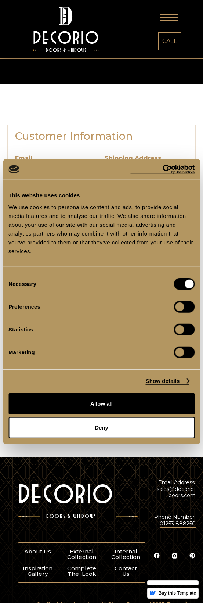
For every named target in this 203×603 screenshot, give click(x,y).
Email (23, 158)
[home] (62, 30)
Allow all (101, 403)
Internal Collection (99, 580)
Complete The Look (55, 597)
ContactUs (99, 597)
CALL (169, 40)
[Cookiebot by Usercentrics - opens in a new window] (162, 169)
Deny (101, 427)
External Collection (55, 580)
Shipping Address (133, 158)
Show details (163, 381)
